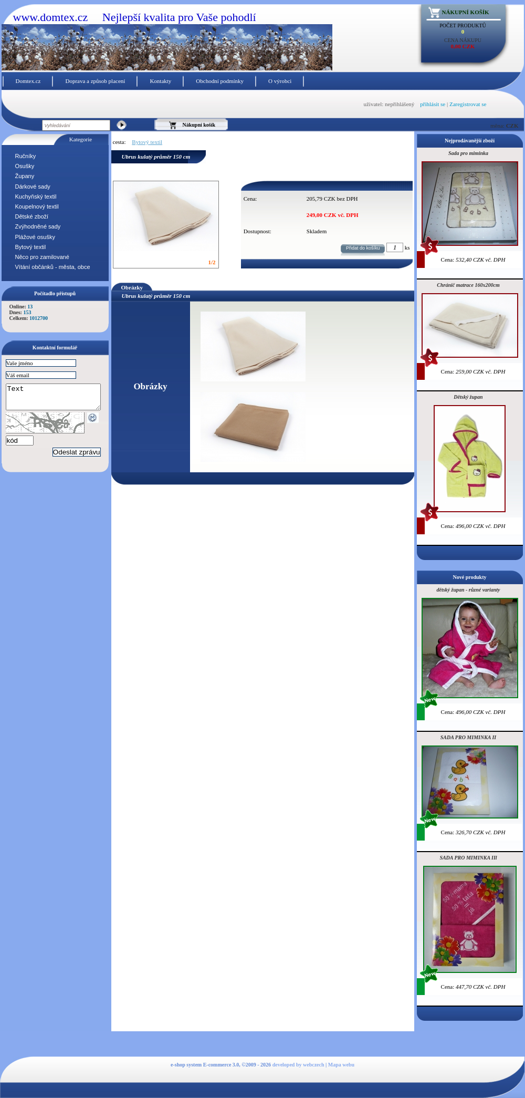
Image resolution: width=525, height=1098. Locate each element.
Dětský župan (468, 397)
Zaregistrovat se (468, 104)
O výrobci (279, 81)
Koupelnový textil (37, 206)
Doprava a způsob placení (95, 81)
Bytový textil (30, 247)
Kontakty (160, 81)
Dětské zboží (32, 216)
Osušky (25, 166)
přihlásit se (432, 104)
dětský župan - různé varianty (468, 590)
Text (58, 399)
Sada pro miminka (468, 153)
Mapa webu (341, 1065)
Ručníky (25, 156)
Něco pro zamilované (42, 257)
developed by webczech (298, 1065)
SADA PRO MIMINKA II (468, 737)
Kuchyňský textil (36, 196)
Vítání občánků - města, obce (52, 267)
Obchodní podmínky (220, 81)
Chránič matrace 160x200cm (468, 285)
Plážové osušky (35, 237)
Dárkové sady (32, 186)
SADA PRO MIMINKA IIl (468, 858)
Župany (25, 176)
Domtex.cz (28, 81)
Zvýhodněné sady (38, 226)
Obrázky (132, 287)
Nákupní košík (465, 12)
